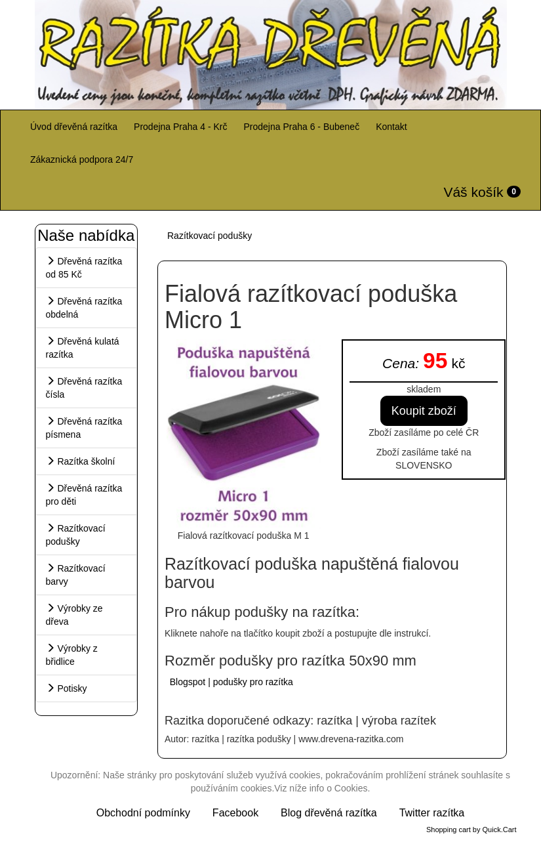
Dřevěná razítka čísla (84, 388)
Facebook (235, 812)
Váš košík (482, 192)
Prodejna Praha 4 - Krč (180, 126)
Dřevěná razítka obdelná (84, 308)
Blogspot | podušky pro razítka (230, 682)
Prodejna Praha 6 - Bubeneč (301, 126)
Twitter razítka (432, 812)
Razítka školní (80, 461)
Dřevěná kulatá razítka (82, 348)
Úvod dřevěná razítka (73, 126)
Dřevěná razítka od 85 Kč (84, 268)
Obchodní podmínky (143, 812)
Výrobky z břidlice (72, 655)
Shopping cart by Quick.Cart (471, 829)
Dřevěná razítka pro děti (84, 495)
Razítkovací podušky (76, 535)
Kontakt (391, 126)
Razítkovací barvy (76, 575)
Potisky (66, 688)
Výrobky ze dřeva (74, 615)
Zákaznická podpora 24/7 (81, 159)
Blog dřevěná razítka (329, 812)
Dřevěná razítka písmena (84, 428)
